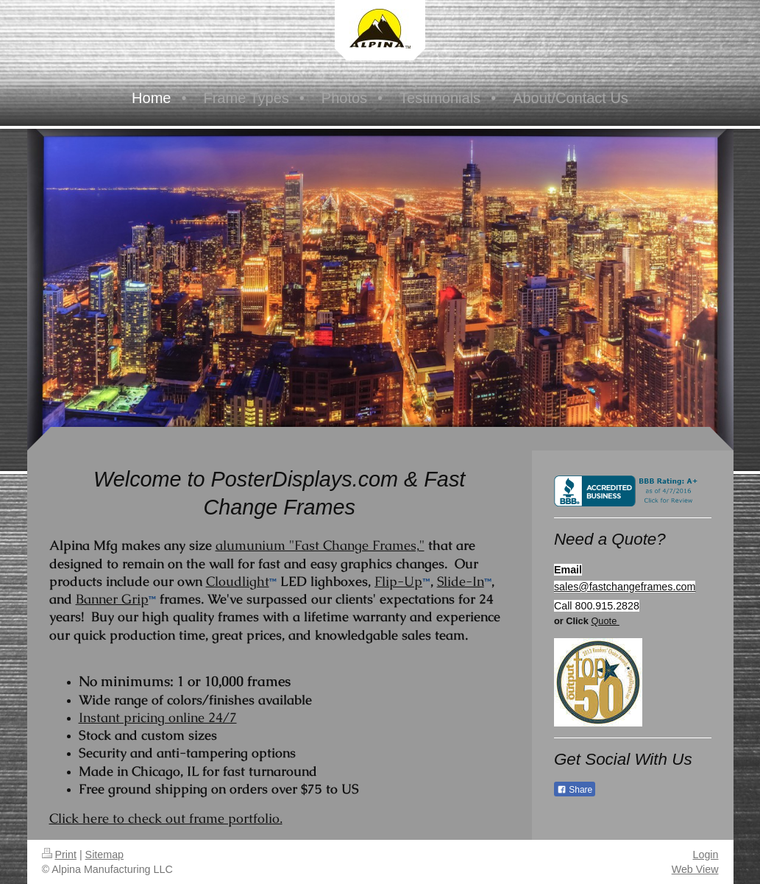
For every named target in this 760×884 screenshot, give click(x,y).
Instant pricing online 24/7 (158, 717)
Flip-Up (398, 581)
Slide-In (460, 581)
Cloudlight (237, 581)
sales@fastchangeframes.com (625, 587)
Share (574, 790)
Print (59, 854)
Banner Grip (112, 598)
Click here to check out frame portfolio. (166, 818)
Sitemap (104, 854)
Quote (605, 620)
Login (706, 854)
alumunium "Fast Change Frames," (320, 545)
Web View (695, 869)
